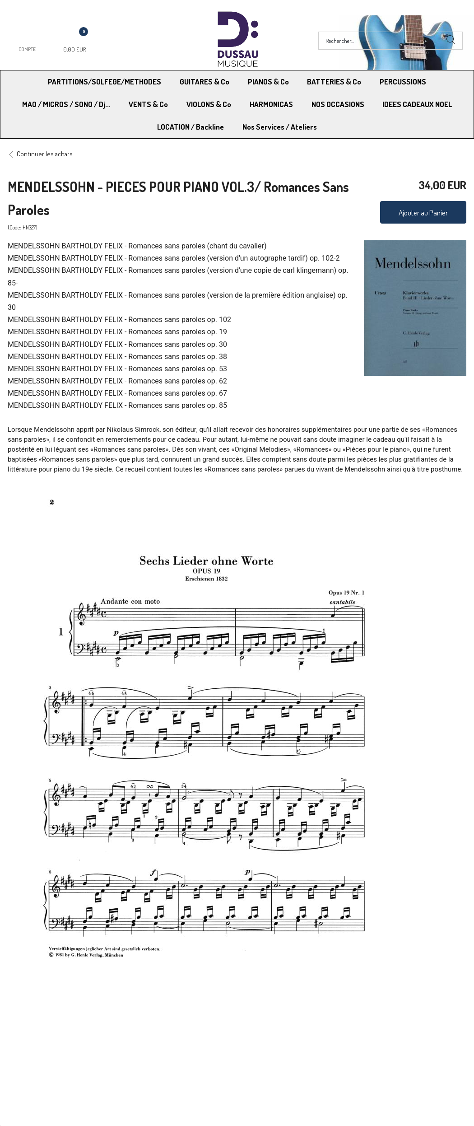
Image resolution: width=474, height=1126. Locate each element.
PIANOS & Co (268, 81)
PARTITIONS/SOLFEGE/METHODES (104, 81)
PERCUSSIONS (403, 81)
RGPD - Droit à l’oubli (43, 1055)
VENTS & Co (148, 104)
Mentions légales (374, 1032)
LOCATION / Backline (190, 126)
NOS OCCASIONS (337, 104)
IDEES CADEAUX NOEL (417, 104)
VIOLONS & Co (208, 104)
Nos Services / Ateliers (279, 126)
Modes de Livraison (42, 1032)
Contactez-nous (150, 1055)
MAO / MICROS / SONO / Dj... (66, 104)
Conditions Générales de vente (281, 1032)
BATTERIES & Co (334, 81)
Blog (356, 1055)
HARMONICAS (271, 104)
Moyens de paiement (156, 1032)
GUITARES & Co (204, 81)
